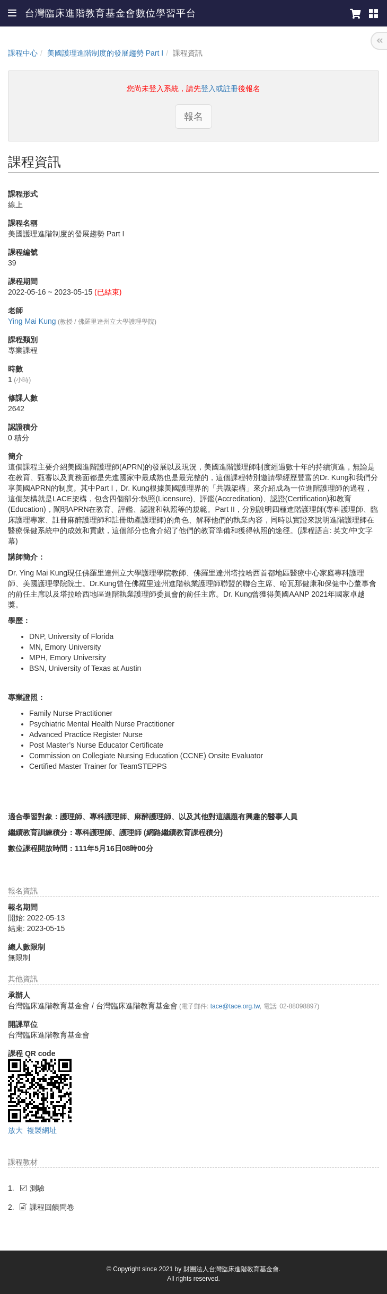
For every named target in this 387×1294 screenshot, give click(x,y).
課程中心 (23, 53)
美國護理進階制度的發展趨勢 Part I (105, 53)
